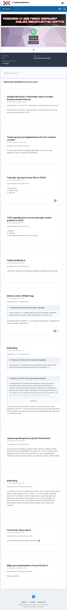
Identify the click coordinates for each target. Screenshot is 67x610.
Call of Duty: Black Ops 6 (19, 530)
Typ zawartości (11, 73)
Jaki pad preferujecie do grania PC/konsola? (29, 438)
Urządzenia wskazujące (17, 441)
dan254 (35, 360)
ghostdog (34, 378)
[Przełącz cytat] (10, 308)
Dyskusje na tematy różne (18, 142)
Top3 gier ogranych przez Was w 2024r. (26, 177)
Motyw (24, 602)
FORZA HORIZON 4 (16, 260)
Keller (34, 308)
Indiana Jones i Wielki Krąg (20, 296)
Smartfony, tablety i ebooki (18, 102)
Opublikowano (17, 105)
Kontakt (32, 602)
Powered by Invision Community (33, 607)
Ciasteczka (41, 602)
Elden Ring (12, 348)
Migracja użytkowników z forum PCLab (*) (27, 565)
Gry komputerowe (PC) (16, 180)
